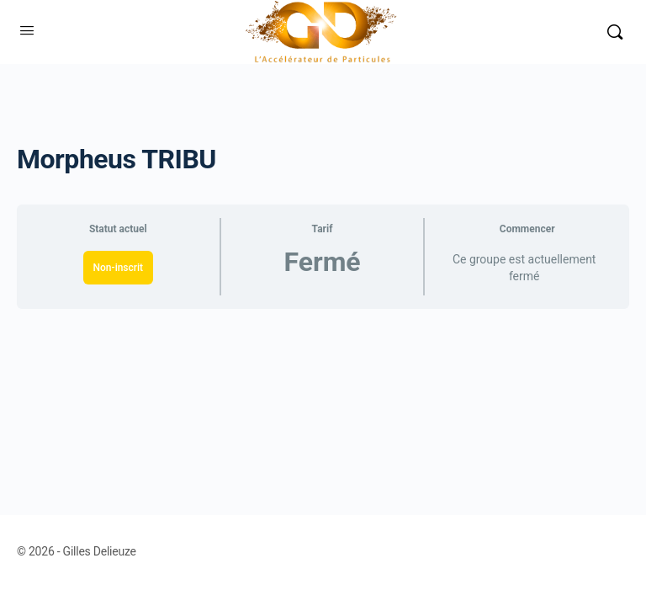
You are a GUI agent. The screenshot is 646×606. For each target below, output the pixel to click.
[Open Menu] (27, 30)
